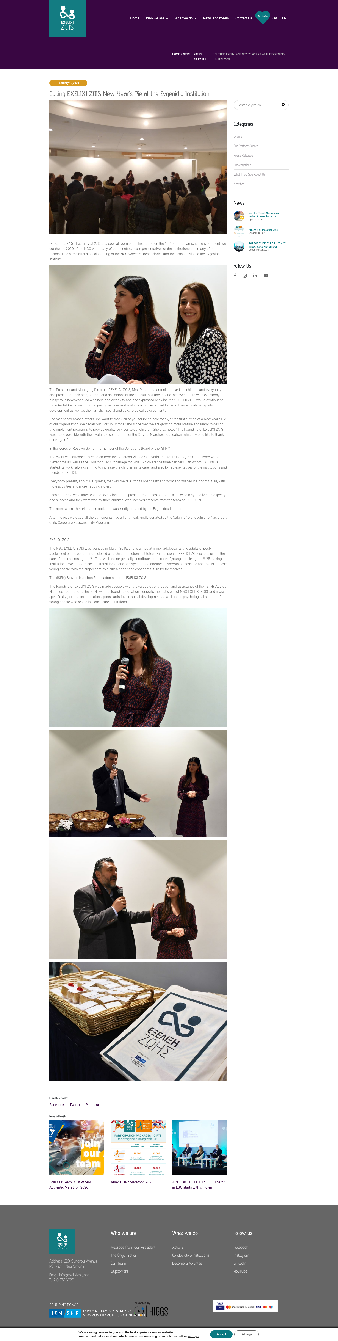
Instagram (241, 1255)
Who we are (155, 18)
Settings (246, 1334)
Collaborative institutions (190, 1255)
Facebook (56, 1105)
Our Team (118, 1263)
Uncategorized (242, 165)
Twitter (75, 1105)
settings (193, 1336)
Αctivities (239, 184)
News (186, 54)
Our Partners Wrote (246, 146)
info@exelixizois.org (74, 1274)
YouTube (240, 1271)
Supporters (119, 1271)
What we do (184, 18)
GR (274, 18)
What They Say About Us (249, 174)
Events (238, 136)
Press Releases (200, 57)
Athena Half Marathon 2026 (132, 1182)
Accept (221, 1334)
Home (134, 18)
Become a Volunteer (187, 1263)
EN (284, 18)
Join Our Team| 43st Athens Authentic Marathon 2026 (70, 1184)
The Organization (124, 1255)
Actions (178, 1247)
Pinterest (92, 1105)
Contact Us (243, 18)
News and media (216, 18)
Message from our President (133, 1247)
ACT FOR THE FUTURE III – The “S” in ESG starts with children (199, 1184)
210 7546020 (64, 1280)
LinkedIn (240, 1263)
